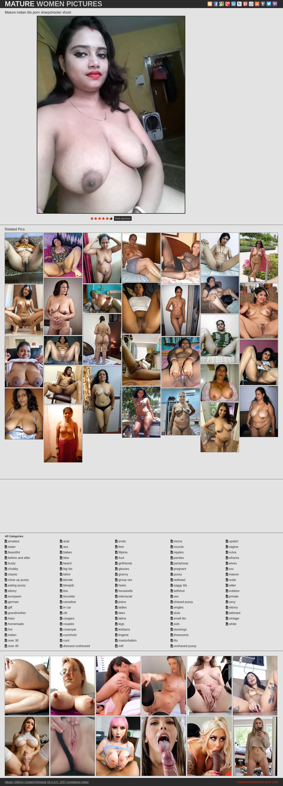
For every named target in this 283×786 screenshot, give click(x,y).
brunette (67, 596)
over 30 (11, 640)
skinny (232, 607)
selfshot (178, 591)
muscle (177, 546)
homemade (14, 624)
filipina (121, 552)
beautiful (12, 552)
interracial (123, 596)
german (12, 602)
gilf (8, 607)
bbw (64, 557)
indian (10, 635)
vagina (232, 546)
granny (121, 574)
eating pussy (15, 585)
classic (11, 574)
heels (120, 585)
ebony (11, 591)
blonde (66, 580)
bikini (65, 574)
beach (66, 563)
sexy (230, 602)
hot (8, 629)
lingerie (122, 635)
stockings (179, 629)
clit (63, 613)
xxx (230, 569)
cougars (67, 618)
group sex (123, 580)
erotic (120, 541)
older (231, 585)
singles (177, 607)
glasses (122, 569)
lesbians (122, 629)
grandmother (15, 613)
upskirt (232, 541)
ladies (121, 607)
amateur (12, 541)
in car (65, 607)
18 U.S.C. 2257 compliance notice (68, 782)
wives (231, 563)
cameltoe (68, 602)
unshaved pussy (184, 646)
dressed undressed (75, 646)
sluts (175, 613)
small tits (178, 618)
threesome (180, 635)
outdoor (233, 591)
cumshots (68, 635)
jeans (120, 602)
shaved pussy (182, 602)
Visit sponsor (123, 218)
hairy (10, 618)
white (231, 624)
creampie (68, 629)
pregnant (178, 569)
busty (10, 563)
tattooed (233, 613)
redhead (178, 580)
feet (119, 546)
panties (177, 557)
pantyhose (179, 563)
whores (232, 557)
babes (66, 552)
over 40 (11, 646)
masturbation (126, 640)
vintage (232, 618)
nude (231, 580)
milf (119, 646)
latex (120, 613)
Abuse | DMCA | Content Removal (25, 782)
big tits (66, 569)
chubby (11, 569)
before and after (17, 557)
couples (67, 624)
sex (175, 596)
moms (176, 541)
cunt (64, 640)
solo (175, 624)
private (232, 596)
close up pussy (17, 580)
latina (120, 618)
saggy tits (179, 585)
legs (119, 624)
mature (232, 574)
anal (64, 541)
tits (174, 640)
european (13, 596)
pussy (176, 574)
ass (64, 546)
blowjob (67, 585)
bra (64, 591)
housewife (124, 591)
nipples (177, 552)
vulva (231, 552)
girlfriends (123, 563)
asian (10, 546)
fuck (119, 557)
